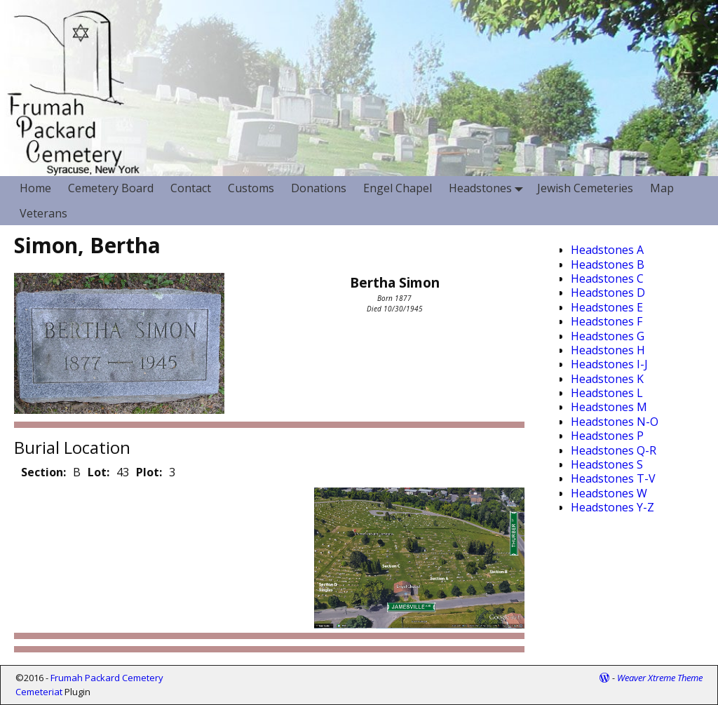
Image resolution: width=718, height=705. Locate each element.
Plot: (149, 472)
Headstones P (607, 435)
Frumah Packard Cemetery (106, 677)
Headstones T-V (613, 478)
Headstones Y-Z (612, 507)
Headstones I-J (609, 364)
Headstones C (607, 278)
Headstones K (607, 379)
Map (662, 188)
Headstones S (607, 464)
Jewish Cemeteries (585, 188)
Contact (190, 188)
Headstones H (608, 350)
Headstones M (609, 407)
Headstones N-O (614, 421)
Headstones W (609, 493)
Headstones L (607, 393)
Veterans (43, 213)
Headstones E (607, 307)
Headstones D (608, 292)
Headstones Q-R (613, 450)
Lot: (98, 472)
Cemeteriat (38, 691)
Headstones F (606, 321)
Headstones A (607, 249)
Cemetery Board (111, 188)
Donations (318, 188)
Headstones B (607, 264)
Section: (43, 472)
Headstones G (607, 336)
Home (35, 188)
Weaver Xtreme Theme (660, 677)
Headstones (489, 188)
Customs (251, 188)
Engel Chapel (397, 188)
